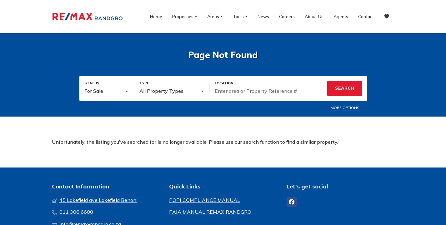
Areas (215, 16)
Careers (287, 16)
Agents (340, 16)
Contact (366, 16)
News (263, 16)
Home (156, 16)
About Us (314, 16)
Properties (184, 16)
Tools (240, 16)
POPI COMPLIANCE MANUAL (204, 200)
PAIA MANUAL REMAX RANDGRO (210, 212)
